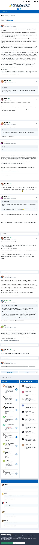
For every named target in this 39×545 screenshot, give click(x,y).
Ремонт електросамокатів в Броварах (9, 407)
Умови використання (26, 535)
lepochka (6, 520)
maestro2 (9, 444)
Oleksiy (6, 80)
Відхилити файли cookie (19, 542)
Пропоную (8, 413)
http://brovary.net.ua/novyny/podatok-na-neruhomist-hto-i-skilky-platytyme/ (15, 353)
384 (10, 300)
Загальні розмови (9, 476)
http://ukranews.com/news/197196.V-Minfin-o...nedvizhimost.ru (12, 163)
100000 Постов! (28, 391)
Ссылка (6, 69)
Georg (5, 98)
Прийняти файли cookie (7, 542)
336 (10, 80)
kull (4, 511)
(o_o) (9, 437)
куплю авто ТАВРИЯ (9, 443)
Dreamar (26, 406)
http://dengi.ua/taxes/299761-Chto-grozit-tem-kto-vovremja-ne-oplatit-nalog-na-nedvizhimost (18, 366)
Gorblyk (26, 412)
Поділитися (10, 372)
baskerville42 (10, 390)
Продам (7, 421)
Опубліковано (10, 26)
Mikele (5, 502)
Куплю (7, 393)
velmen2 (9, 453)
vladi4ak (26, 392)
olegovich (5, 19)
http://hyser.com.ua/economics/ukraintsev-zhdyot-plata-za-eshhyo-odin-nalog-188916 (17, 292)
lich (5, 326)
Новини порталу (9, 403)
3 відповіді (12, 507)
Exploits (5, 493)
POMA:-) (9, 409)
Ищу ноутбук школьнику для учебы (8, 435)
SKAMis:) (26, 386)
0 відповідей (11, 489)
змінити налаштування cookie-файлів (23, 538)
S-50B (26, 399)
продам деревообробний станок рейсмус (9, 461)
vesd (9, 419)
